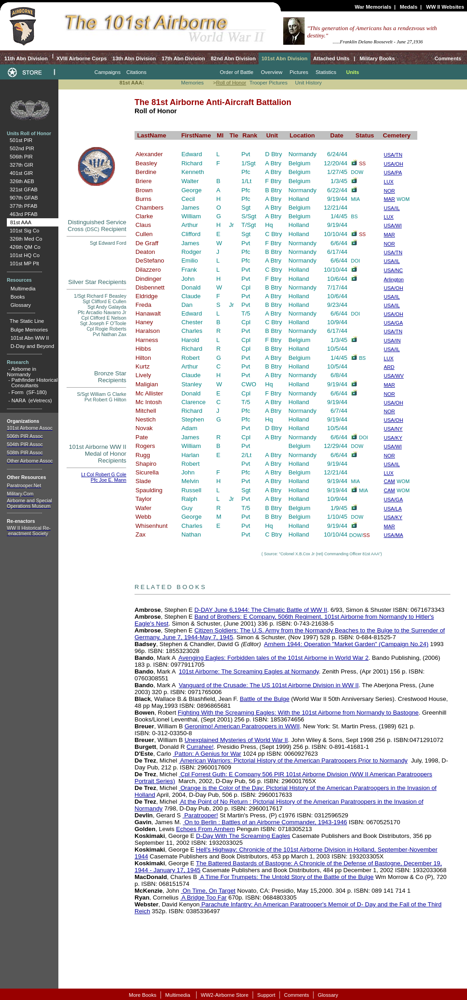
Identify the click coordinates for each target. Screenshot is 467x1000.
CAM (389, 481)
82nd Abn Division (233, 58)
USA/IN (392, 340)
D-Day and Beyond (32, 346)
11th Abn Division (25, 58)
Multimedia (23, 288)
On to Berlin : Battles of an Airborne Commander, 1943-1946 (265, 822)
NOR (389, 244)
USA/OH (393, 288)
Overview (271, 72)
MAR (389, 234)
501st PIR (19, 140)
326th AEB (20, 181)
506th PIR (20, 156)
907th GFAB (22, 197)
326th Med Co (24, 239)
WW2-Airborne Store (225, 995)
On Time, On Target (208, 890)
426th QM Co (24, 247)
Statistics (326, 72)
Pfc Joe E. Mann (108, 480)
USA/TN (393, 252)
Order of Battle (237, 72)
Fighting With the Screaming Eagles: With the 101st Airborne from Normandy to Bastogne (298, 712)
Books (17, 297)
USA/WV (394, 376)
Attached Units (331, 58)
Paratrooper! (200, 815)
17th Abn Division (183, 58)
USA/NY (393, 429)
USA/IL (392, 208)
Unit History (308, 82)
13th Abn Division (134, 58)
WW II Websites (445, 7)
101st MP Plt (23, 263)
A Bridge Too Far (203, 897)
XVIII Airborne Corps (82, 58)
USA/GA (393, 323)
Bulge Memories (29, 329)
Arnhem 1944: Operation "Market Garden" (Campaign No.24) (346, 644)
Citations (136, 72)
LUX (389, 217)
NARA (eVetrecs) (31, 400)
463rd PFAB (22, 214)
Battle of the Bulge (265, 698)
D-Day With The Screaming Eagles (243, 835)
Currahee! (200, 746)
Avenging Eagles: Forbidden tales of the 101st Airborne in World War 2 (273, 657)
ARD (389, 367)
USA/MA (393, 535)
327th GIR (20, 165)
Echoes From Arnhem (205, 829)
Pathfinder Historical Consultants (32, 382)
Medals (408, 7)
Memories (192, 82)
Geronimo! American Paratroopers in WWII (242, 726)
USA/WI (393, 225)
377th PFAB (22, 206)
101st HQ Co (23, 255)
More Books (142, 995)
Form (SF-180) (29, 392)
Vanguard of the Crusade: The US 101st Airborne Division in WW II (268, 685)
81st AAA (19, 222)
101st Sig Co (23, 230)
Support (266, 995)
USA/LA (393, 508)
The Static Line (27, 321)
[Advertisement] (259, 951)
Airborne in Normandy (21, 371)
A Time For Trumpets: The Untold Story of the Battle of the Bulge (286, 877)
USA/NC (393, 270)
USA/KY (393, 438)
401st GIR (20, 173)
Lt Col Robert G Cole (103, 474)
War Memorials (373, 7)
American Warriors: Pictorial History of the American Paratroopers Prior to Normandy (293, 760)
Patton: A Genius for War (207, 753)
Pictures (299, 72)
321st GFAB (22, 189)
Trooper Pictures (268, 82)
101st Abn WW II (29, 338)
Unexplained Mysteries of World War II (236, 740)
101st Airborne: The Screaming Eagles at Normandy (249, 671)
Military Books (376, 58)
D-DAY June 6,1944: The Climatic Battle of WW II (260, 609)
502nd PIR (20, 148)
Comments (448, 58)
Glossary (20, 305)
